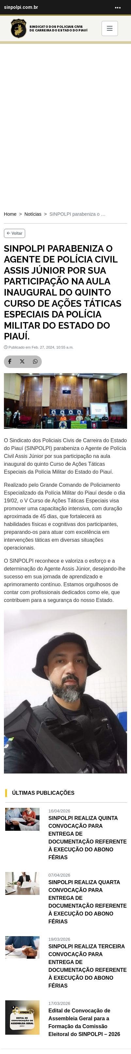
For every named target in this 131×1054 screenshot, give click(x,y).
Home (10, 214)
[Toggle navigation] (118, 7)
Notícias (33, 214)
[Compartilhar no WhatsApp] (35, 361)
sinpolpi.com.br (21, 7)
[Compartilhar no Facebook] (10, 361)
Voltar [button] (14, 233)
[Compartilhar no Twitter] (22, 361)
